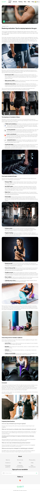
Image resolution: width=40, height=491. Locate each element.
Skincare (15, 1)
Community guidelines (8, 466)
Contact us (7, 462)
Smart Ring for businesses (20, 466)
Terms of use (20, 460)
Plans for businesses (32, 466)
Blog (20, 462)
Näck (29, 1)
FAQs (32, 462)
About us (8, 460)
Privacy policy (32, 460)
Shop (33, 1)
